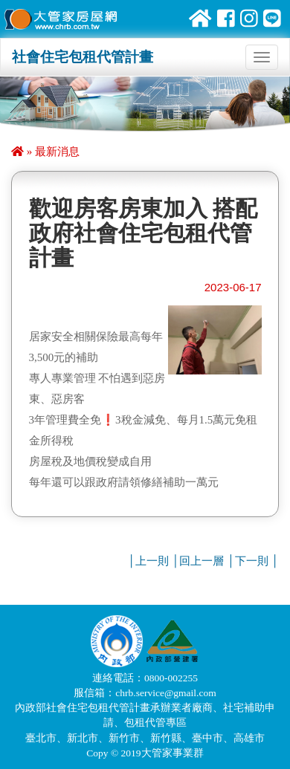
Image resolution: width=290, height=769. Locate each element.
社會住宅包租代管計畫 (82, 57)
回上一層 (201, 561)
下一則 (251, 561)
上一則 (152, 561)
